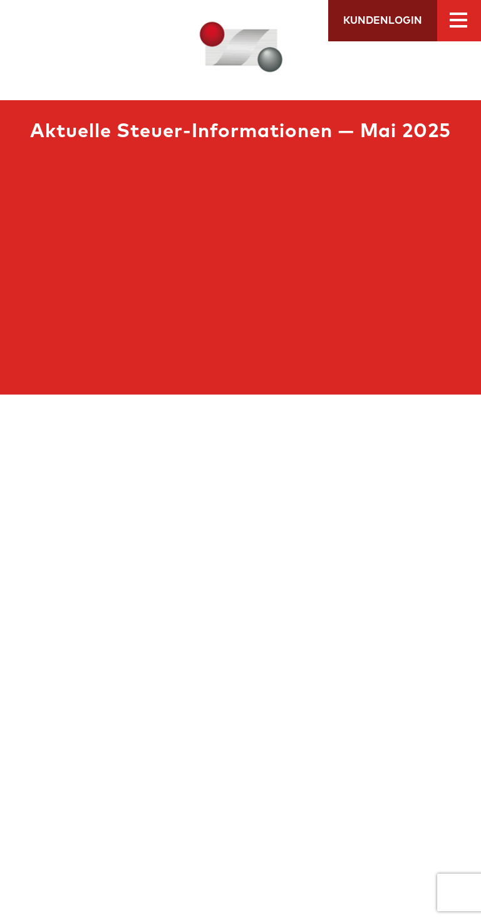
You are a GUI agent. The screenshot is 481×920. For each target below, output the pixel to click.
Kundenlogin (382, 21)
